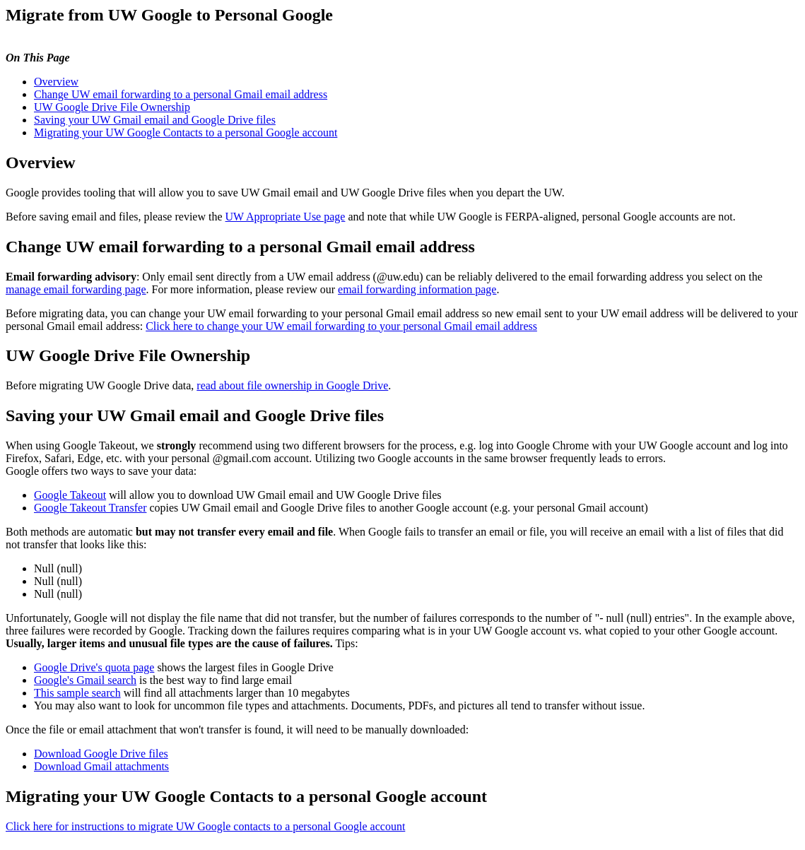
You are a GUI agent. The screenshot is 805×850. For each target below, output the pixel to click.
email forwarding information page (417, 289)
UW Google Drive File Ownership (112, 107)
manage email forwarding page (76, 289)
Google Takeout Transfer (90, 508)
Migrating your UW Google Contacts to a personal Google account (185, 132)
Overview (56, 82)
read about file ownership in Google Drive (292, 385)
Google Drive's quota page (94, 667)
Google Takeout (70, 495)
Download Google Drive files (101, 754)
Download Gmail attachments (101, 766)
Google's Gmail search (85, 680)
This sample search (77, 693)
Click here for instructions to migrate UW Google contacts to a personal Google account (205, 826)
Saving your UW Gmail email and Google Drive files (155, 120)
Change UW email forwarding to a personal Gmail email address (180, 94)
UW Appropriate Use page (285, 217)
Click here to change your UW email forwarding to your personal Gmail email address (341, 326)
